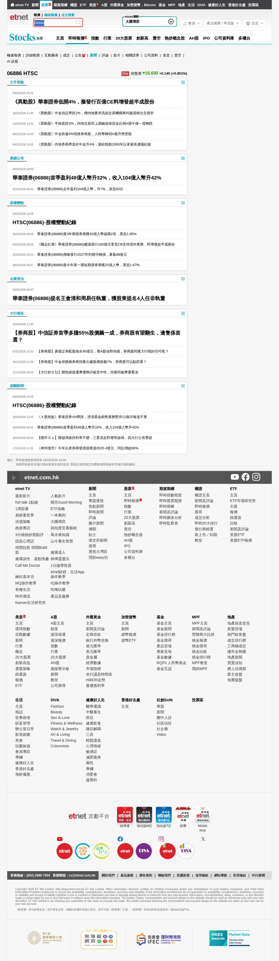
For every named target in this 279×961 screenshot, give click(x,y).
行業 (107, 38)
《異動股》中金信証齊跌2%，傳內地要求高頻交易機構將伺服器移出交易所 (93, 113)
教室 (198, 540)
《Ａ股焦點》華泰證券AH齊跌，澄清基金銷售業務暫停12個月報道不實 (90, 417)
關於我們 (108, 875)
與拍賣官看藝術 (64, 528)
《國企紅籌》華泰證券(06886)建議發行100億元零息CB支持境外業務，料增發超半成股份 (104, 244)
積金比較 (199, 651)
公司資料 (151, 55)
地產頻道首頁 (238, 623)
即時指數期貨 (170, 495)
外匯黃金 (117, 5)
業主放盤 (234, 674)
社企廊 (162, 729)
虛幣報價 (128, 634)
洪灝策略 (22, 521)
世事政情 (22, 717)
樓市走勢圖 (236, 651)
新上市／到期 (206, 535)
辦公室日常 (24, 729)
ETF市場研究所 (243, 501)
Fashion (57, 706)
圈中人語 (164, 717)
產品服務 (126, 875)
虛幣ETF (128, 640)
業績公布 (17, 158)
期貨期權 (60, 5)
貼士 (92, 535)
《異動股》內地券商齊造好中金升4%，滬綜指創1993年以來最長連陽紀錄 (92, 144)
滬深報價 (58, 640)
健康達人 (58, 552)
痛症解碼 (93, 729)
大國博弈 (133, 22)
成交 (66, 55)
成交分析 (202, 517)
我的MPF (200, 669)
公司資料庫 (224, 38)
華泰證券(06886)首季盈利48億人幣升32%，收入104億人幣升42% (87, 178)
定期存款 (93, 634)
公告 (78, 55)
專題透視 (96, 501)
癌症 (89, 717)
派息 (166, 55)
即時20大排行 (206, 523)
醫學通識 (93, 706)
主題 (233, 506)
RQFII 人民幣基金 (171, 663)
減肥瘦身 (93, 757)
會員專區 (22, 751)
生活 (191, 5)
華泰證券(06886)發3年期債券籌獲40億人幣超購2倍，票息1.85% (85, 234)
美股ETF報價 (241, 540)
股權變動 (17, 203)
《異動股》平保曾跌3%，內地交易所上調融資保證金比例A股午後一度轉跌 (93, 123)
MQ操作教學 (25, 583)
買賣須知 (234, 663)
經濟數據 (93, 663)
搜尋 (92, 546)
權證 (73, 5)
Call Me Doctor (27, 565)
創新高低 (22, 663)
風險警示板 (60, 669)
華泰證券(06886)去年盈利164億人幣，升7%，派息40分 (78, 189)
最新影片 (22, 496)
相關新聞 (17, 386)
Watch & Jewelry (64, 729)
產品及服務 (60, 596)
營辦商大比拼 (203, 634)
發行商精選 (204, 529)
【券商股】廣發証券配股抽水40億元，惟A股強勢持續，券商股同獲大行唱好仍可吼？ (101, 351)
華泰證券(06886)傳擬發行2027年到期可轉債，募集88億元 (80, 254)
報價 (233, 512)
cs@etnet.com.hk (82, 875)
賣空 (157, 38)
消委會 (91, 774)
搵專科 (91, 780)
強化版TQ (164, 826)
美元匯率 (93, 651)
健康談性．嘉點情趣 (32, 559)
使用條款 (201, 875)
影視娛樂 (22, 734)
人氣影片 (58, 496)
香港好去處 (237, 5)
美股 (92, 5)
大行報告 (17, 313)
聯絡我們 (164, 875)
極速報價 (50, 15)
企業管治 (17, 279)
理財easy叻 (98, 557)
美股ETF (237, 535)
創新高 (142, 38)
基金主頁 (164, 623)
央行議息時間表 (99, 674)
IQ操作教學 (60, 583)
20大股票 (124, 38)
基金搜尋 (164, 640)
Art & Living (60, 734)
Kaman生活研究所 (30, 602)
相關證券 (132, 55)
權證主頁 (202, 495)
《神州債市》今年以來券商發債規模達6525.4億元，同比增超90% (85, 448)
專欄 (19, 757)
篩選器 (235, 517)
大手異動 (17, 82)
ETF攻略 (58, 509)
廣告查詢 (145, 875)
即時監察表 (168, 523)
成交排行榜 (236, 640)
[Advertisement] (231, 93)
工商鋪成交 (236, 646)
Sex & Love (60, 717)
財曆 (183, 826)
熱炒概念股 (175, 38)
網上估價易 (236, 669)
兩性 (89, 763)
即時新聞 (96, 512)
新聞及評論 (168, 512)
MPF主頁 (200, 623)
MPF (171, 5)
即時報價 (76, 38)
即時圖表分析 (170, 517)
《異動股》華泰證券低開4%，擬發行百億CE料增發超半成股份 (83, 102)
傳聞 (92, 529)
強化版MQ (144, 826)
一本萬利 (58, 515)
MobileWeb (202, 828)
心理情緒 (93, 746)
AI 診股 (12, 61)
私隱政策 (183, 875)
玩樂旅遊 (22, 746)
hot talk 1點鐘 (26, 502)
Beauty (56, 712)
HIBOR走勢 (95, 680)
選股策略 (22, 669)
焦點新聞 (96, 506)
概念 (19, 651)
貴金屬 (91, 657)
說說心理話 (24, 541)
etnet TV (22, 5)
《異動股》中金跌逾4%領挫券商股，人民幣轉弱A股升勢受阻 (82, 134)
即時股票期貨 (170, 501)
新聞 (35, 5)
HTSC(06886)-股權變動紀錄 (44, 222)
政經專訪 (22, 528)
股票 (44, 5)
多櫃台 (244, 38)
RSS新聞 (258, 875)
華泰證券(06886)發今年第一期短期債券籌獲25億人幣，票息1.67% (86, 265)
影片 (117, 55)
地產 (181, 5)
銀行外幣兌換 (97, 640)
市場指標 (93, 669)
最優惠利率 (95, 685)
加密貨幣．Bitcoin (141, 5)
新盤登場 (234, 629)
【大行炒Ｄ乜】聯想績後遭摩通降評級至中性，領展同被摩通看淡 (85, 372)
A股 (104, 5)
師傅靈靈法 (60, 559)
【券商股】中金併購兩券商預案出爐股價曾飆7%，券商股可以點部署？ (90, 362)
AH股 (194, 38)
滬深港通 (58, 634)
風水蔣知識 (60, 535)
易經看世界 (24, 515)
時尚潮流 (22, 596)
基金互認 (164, 669)
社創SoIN (165, 700)
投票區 (253, 5)
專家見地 (164, 651)
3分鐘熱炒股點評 (29, 535)
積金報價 (199, 640)
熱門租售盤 (236, 634)
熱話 (19, 712)
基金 (162, 5)
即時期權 (166, 506)
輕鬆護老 (93, 740)
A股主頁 (57, 623)
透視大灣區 (98, 551)
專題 (160, 706)
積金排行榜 (201, 657)
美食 (19, 740)
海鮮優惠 (22, 774)
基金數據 (164, 657)
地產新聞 (234, 657)
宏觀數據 (22, 634)
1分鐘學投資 (61, 565)
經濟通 (125, 826)
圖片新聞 (96, 523)
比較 (233, 523)
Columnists (60, 746)
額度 (54, 629)
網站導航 (220, 875)
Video (161, 734)
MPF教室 (200, 663)
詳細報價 (33, 55)
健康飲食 (93, 723)
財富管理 (22, 723)
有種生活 (22, 589)
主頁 (60, 38)
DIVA (201, 5)
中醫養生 (93, 712)
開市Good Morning (66, 502)
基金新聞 (164, 629)
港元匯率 (93, 646)
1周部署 (22, 509)
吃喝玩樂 (58, 589)
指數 (95, 38)
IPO (206, 38)
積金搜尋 (199, 646)
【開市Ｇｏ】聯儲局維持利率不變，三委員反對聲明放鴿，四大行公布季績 (92, 438)
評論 (105, 55)
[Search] (54, 23)
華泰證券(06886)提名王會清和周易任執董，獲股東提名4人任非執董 (89, 298)
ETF (83, 5)
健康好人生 (216, 5)
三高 (89, 734)
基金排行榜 (166, 634)
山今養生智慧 (62, 541)
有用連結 (239, 875)
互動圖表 (51, 55)
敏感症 (91, 751)
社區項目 (164, 723)
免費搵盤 (234, 680)
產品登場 (164, 646)
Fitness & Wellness (66, 723)
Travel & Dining (63, 740)
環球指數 (22, 629)
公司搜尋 (58, 685)
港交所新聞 (98, 540)
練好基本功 (24, 577)
